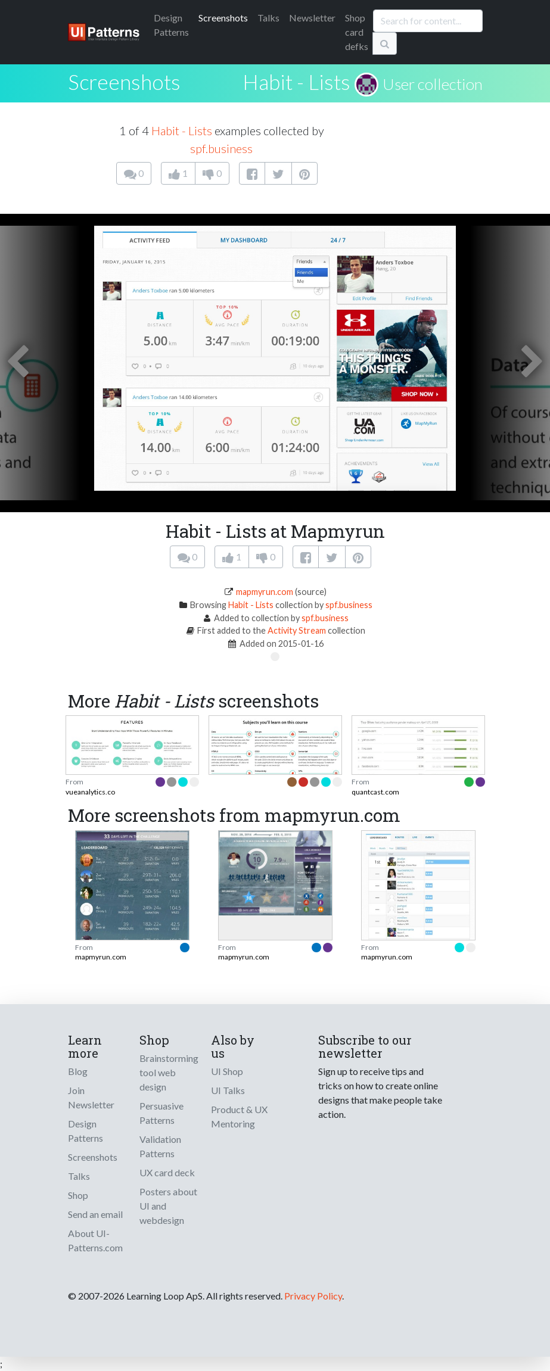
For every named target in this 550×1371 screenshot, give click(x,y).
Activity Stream (297, 630)
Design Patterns (85, 1130)
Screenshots (223, 17)
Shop (78, 1195)
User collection (433, 84)
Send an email (95, 1214)
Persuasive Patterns (161, 1113)
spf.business (221, 148)
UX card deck (167, 1172)
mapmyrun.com (264, 592)
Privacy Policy (313, 1295)
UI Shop (227, 1071)
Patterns (171, 25)
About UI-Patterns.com (95, 1240)
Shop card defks (356, 32)
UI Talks (228, 1090)
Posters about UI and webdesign (168, 1206)
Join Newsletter (91, 1097)
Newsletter (312, 17)
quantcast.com (375, 791)
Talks (268, 17)
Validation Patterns (160, 1146)
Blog (78, 1071)
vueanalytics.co (90, 791)
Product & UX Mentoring (239, 1116)
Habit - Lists (296, 81)
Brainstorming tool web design (168, 1072)
